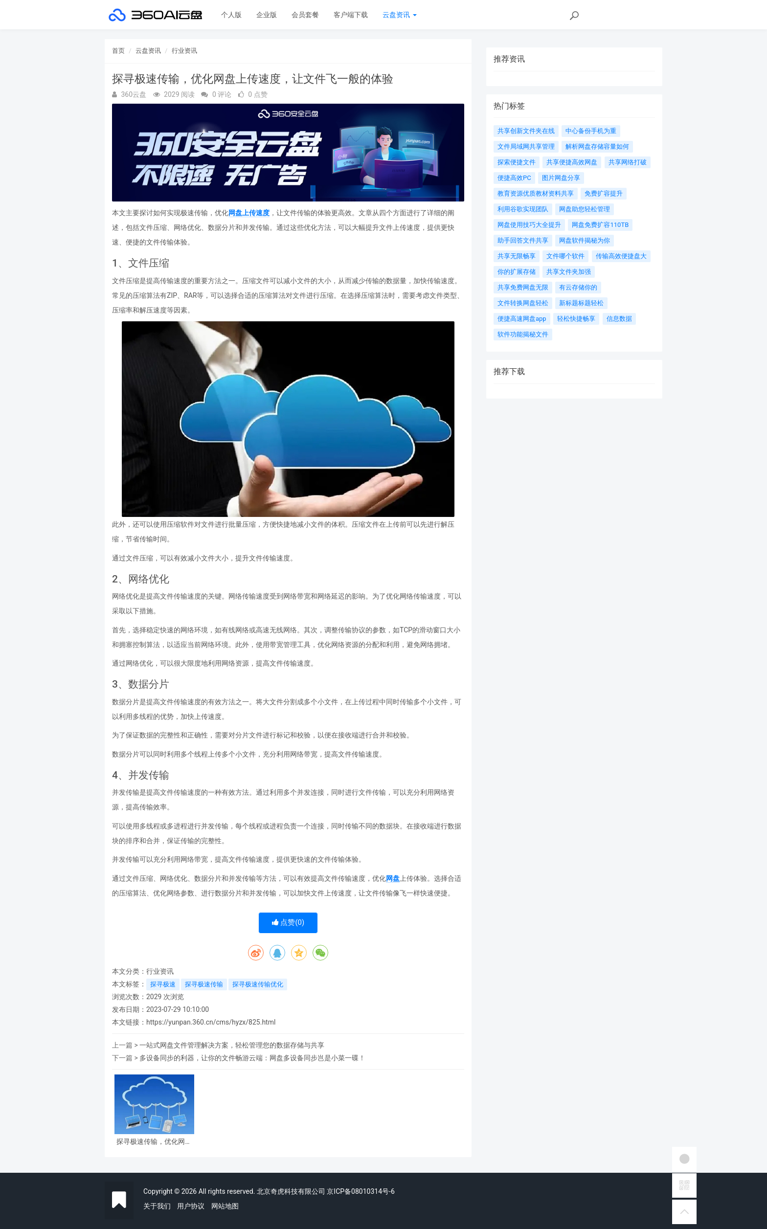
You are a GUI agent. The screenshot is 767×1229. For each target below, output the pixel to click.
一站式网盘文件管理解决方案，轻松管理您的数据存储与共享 (231, 1045)
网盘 (393, 878)
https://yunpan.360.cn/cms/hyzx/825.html (210, 1022)
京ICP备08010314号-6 (360, 1191)
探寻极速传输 (204, 984)
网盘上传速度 (249, 213)
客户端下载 (351, 15)
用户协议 (190, 1206)
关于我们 (157, 1206)
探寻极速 (163, 984)
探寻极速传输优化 (257, 984)
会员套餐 (305, 15)
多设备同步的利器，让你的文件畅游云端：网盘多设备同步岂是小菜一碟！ (252, 1058)
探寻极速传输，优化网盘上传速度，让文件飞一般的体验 (154, 1141)
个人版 (231, 15)
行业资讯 (184, 50)
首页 (118, 50)
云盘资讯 (399, 15)
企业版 (266, 15)
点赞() (288, 922)
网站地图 (225, 1206)
